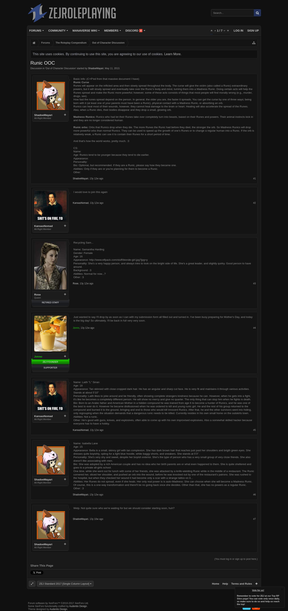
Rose (37, 294)
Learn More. (172, 54)
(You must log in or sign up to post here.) (236, 559)
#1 (254, 178)
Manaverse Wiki (85, 30)
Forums (35, 30)
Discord (133, 30)
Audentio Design (78, 606)
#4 (254, 327)
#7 (254, 519)
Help (225, 583)
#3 (254, 283)
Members (111, 30)
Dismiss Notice (282, 589)
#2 (254, 203)
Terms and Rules (241, 583)
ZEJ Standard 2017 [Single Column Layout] (64, 583)
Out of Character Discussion (61, 68)
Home (215, 583)
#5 (254, 430)
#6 (254, 494)
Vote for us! (258, 590)
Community (56, 30)
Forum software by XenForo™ (58, 603)
